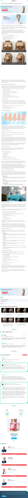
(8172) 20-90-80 (5, 8)
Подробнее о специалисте (11, 449)
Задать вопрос (24, 354)
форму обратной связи (22, 368)
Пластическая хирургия (4, 374)
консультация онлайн (12, 11)
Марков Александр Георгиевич (9, 314)
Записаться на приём (4, 10)
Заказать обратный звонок (11, 10)
